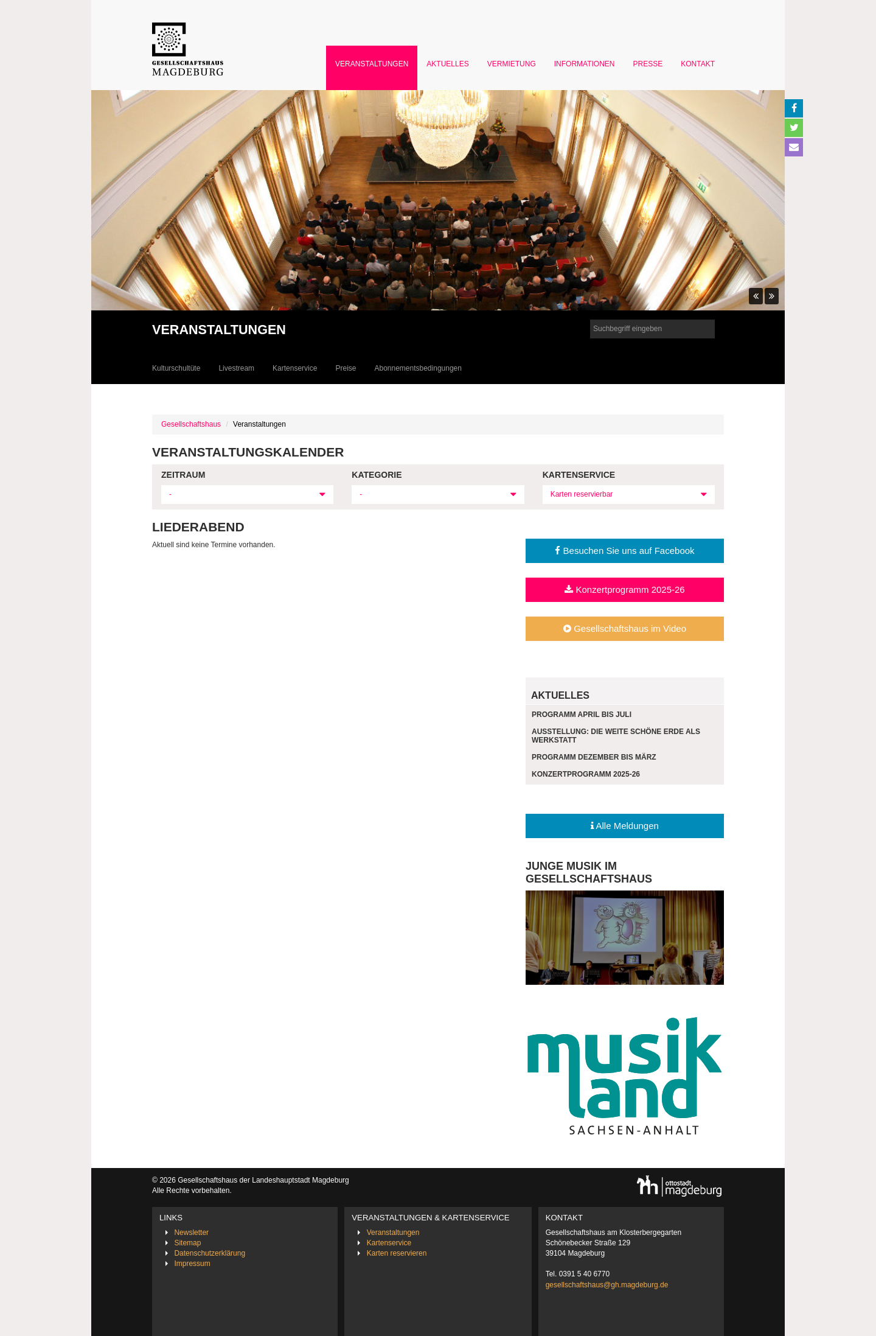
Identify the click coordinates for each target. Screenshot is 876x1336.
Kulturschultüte (176, 368)
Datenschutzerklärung (209, 1253)
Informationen (584, 64)
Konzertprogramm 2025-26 (624, 589)
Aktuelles (447, 64)
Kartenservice (295, 368)
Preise (345, 368)
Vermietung (511, 64)
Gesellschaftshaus (191, 424)
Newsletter (191, 1232)
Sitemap (187, 1243)
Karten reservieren (397, 1253)
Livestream (236, 368)
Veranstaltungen (371, 64)
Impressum (192, 1263)
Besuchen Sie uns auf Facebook (624, 550)
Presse (648, 64)
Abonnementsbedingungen (417, 368)
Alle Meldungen (625, 825)
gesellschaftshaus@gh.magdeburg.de (607, 1285)
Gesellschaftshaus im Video (624, 628)
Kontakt (698, 64)
